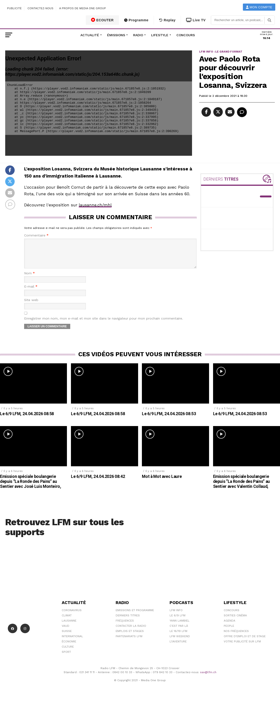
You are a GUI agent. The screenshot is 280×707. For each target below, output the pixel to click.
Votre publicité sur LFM (242, 647)
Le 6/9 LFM (177, 621)
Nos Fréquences (236, 636)
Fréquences (125, 626)
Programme (136, 20)
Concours (185, 35)
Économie (69, 647)
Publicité (14, 8)
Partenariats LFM (129, 642)
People (229, 631)
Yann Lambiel (179, 626)
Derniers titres (128, 621)
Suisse (67, 636)
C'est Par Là (179, 631)
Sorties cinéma (235, 621)
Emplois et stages (130, 636)
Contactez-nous (40, 8)
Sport (66, 657)
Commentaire (36, 235)
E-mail (30, 292)
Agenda (229, 626)
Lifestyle (159, 35)
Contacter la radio (131, 631)
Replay (167, 20)
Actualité (89, 35)
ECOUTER (102, 19)
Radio (138, 35)
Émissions (116, 35)
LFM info (176, 616)
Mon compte (259, 7)
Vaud (65, 631)
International (72, 642)
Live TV (196, 20)
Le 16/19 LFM (178, 636)
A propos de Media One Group (82, 8)
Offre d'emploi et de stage (245, 642)
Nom (29, 279)
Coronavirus (72, 616)
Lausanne (69, 626)
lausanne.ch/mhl (96, 205)
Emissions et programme (135, 616)
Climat (67, 621)
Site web (31, 305)
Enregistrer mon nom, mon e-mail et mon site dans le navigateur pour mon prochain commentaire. (103, 324)
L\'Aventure (178, 647)
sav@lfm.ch (208, 678)
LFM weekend (180, 642)
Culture (68, 652)
